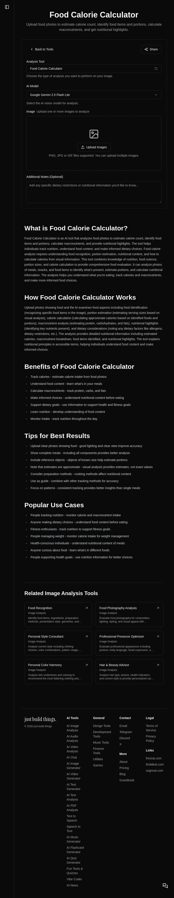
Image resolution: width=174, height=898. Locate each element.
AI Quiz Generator (74, 860)
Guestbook (127, 780)
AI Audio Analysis (72, 738)
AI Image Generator (74, 766)
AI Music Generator (74, 839)
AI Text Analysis (72, 797)
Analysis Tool (35, 61)
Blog (123, 774)
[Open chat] (165, 885)
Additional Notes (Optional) (44, 177)
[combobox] (94, 94)
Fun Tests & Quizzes (75, 871)
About (124, 762)
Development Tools (102, 734)
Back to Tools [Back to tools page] (41, 49)
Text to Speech (72, 818)
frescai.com (154, 758)
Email (123, 726)
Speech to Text (74, 829)
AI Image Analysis (73, 728)
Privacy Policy (151, 738)
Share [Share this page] (151, 49)
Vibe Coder (74, 879)
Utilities (98, 759)
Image (57, 111)
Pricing (124, 768)
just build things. (43, 726)
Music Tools (101, 742)
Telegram (126, 732)
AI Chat (72, 757)
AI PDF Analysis (72, 808)
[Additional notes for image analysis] (94, 192)
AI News (72, 885)
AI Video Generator (74, 776)
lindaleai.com (155, 764)
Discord (125, 738)
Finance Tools (98, 751)
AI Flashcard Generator (75, 850)
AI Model (32, 86)
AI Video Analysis (72, 749)
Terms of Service (152, 728)
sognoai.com (154, 770)
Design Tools (102, 726)
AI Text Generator (74, 787)
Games (98, 765)
